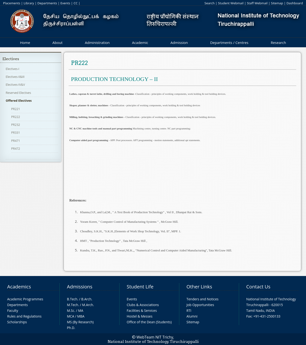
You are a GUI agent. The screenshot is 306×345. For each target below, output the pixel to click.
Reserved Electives (18, 92)
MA (80, 310)
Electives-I (12, 69)
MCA (70, 316)
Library (29, 3)
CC (76, 3)
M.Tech (72, 305)
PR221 (15, 109)
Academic (140, 42)
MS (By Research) (80, 322)
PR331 (15, 132)
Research (278, 42)
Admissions (79, 286)
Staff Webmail (257, 3)
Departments (47, 3)
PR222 (15, 117)
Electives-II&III (15, 76)
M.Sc (70, 310)
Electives (10, 59)
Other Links (199, 286)
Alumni (191, 316)
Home (25, 42)
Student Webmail (231, 3)
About (57, 42)
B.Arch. (86, 299)
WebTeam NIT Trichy (155, 337)
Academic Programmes (25, 299)
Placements (11, 3)
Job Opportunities (200, 305)
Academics (19, 286)
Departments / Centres (229, 42)
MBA (81, 316)
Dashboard (294, 3)
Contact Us (258, 286)
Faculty (12, 310)
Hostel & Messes (140, 316)
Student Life (140, 286)
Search (209, 3)
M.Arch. (88, 305)
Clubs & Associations (143, 305)
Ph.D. (71, 327)
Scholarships (17, 322)
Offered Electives (19, 100)
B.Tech (72, 299)
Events (65, 3)
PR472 (15, 148)
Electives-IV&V (15, 84)
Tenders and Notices (202, 299)
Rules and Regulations (24, 316)
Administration (97, 42)
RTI (188, 310)
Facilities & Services (142, 310)
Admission (179, 42)
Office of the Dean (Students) (149, 322)
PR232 (15, 124)
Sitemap (277, 3)
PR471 (15, 140)
